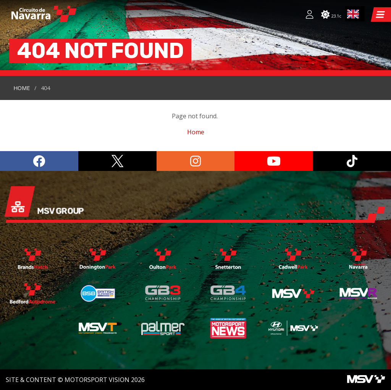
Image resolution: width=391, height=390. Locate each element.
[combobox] (355, 13)
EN (353, 13)
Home (21, 88)
